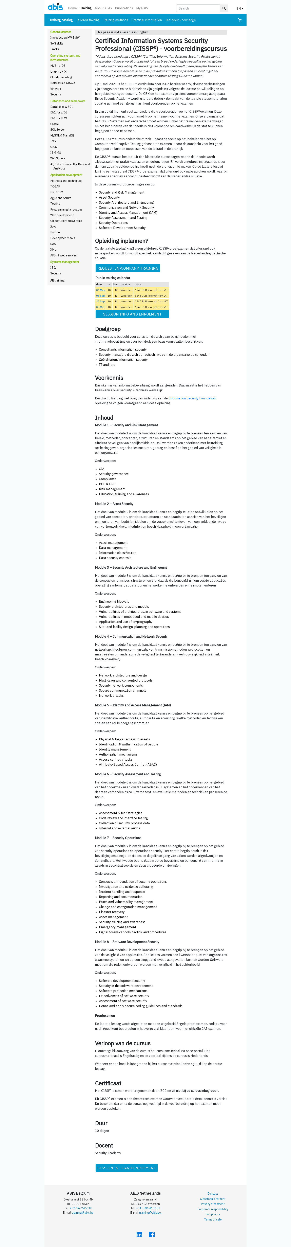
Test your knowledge (180, 20)
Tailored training (88, 20)
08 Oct (100, 307)
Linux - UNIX (58, 71)
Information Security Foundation (192, 398)
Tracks (54, 49)
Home (72, 8)
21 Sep (100, 301)
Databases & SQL (61, 107)
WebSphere (57, 158)
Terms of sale (213, 1219)
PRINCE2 (56, 192)
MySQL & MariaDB (62, 135)
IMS (53, 141)
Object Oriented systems (66, 221)
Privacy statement (213, 1204)
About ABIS (103, 8)
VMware (55, 89)
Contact (213, 1193)
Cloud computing (61, 77)
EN (238, 8)
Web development (62, 215)
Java (53, 227)
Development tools (62, 238)
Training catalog (61, 19)
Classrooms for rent (213, 1199)
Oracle (54, 124)
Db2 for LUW (58, 118)
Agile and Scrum (60, 198)
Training (86, 7)
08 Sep (100, 295)
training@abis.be (83, 1212)
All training (57, 280)
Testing (55, 203)
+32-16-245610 (81, 1208)
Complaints (213, 1214)
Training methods (115, 20)
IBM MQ (55, 153)
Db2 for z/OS (58, 112)
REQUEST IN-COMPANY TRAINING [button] (127, 268)
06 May (100, 290)
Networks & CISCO (62, 83)
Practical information (146, 20)
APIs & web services (63, 255)
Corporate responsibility (212, 1209)
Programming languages (66, 209)
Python (55, 232)
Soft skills (56, 43)
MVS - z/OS (57, 66)
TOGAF (55, 186)
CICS (53, 147)
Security (55, 94)
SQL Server (57, 129)
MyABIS (142, 8)
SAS (53, 244)
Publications (124, 8)
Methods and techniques (66, 181)
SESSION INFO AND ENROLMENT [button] (132, 314)
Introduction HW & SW (65, 37)
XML (53, 249)
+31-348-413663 (148, 1208)
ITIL (53, 267)
